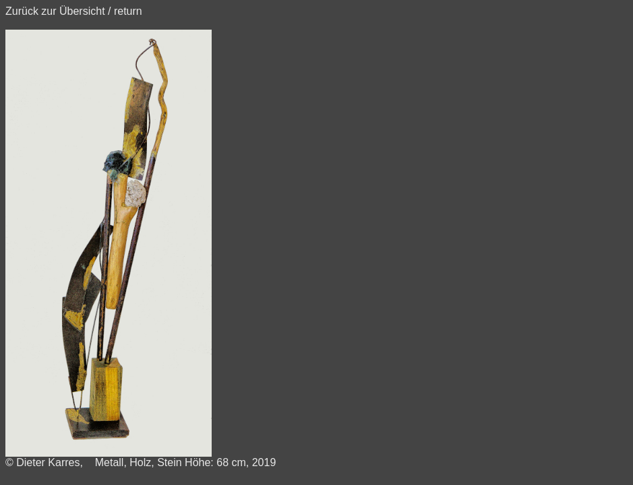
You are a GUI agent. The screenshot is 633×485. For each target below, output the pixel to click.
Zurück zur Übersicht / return (73, 11)
